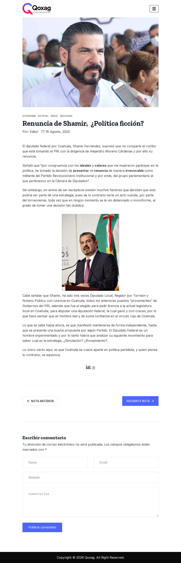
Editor (34, 132)
